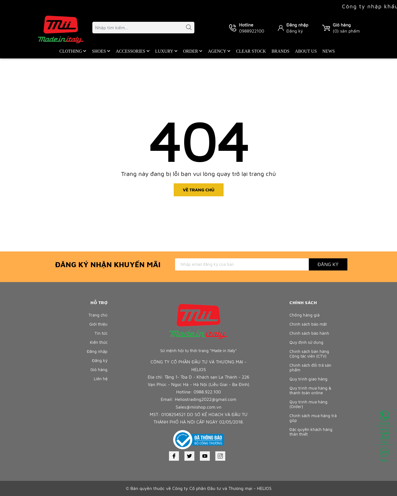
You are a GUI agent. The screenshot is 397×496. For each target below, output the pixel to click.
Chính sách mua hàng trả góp (313, 418)
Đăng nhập (297, 24)
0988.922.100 (207, 391)
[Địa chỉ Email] (242, 264)
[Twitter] (189, 456)
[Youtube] (205, 456)
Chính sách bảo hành (309, 333)
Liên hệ (101, 378)
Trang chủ (98, 315)
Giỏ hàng (99, 369)
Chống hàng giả (304, 315)
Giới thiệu (98, 324)
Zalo (384, 436)
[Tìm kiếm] (186, 28)
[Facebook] (174, 456)
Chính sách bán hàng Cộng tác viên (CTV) (309, 353)
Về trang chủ (198, 189)
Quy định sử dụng (306, 342)
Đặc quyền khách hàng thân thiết (310, 431)
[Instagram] (220, 456)
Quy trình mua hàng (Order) (308, 404)
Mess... (384, 454)
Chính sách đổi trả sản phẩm (310, 367)
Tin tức (101, 333)
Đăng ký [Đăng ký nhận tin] (328, 264)
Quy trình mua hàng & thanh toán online (310, 390)
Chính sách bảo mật (308, 324)
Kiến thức (99, 342)
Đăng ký (294, 30)
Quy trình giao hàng (308, 379)
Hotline (384, 418)
